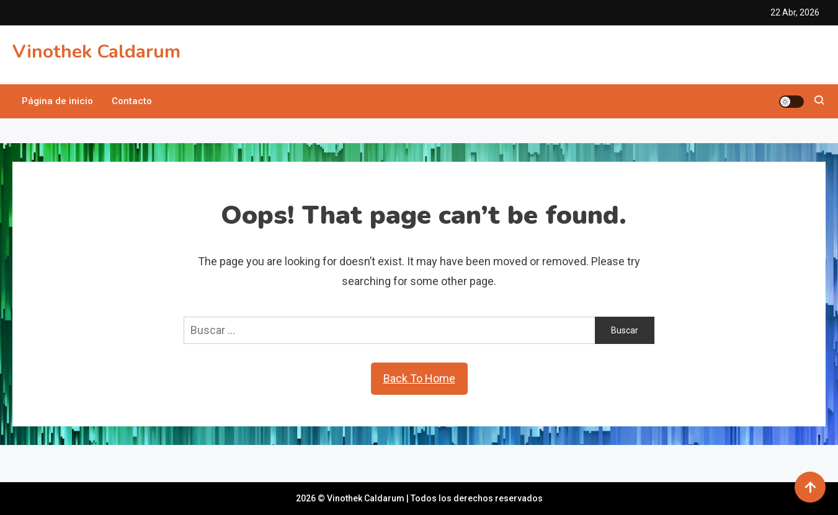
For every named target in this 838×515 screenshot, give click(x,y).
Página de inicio (57, 101)
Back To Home (419, 378)
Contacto (132, 101)
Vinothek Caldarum (96, 51)
